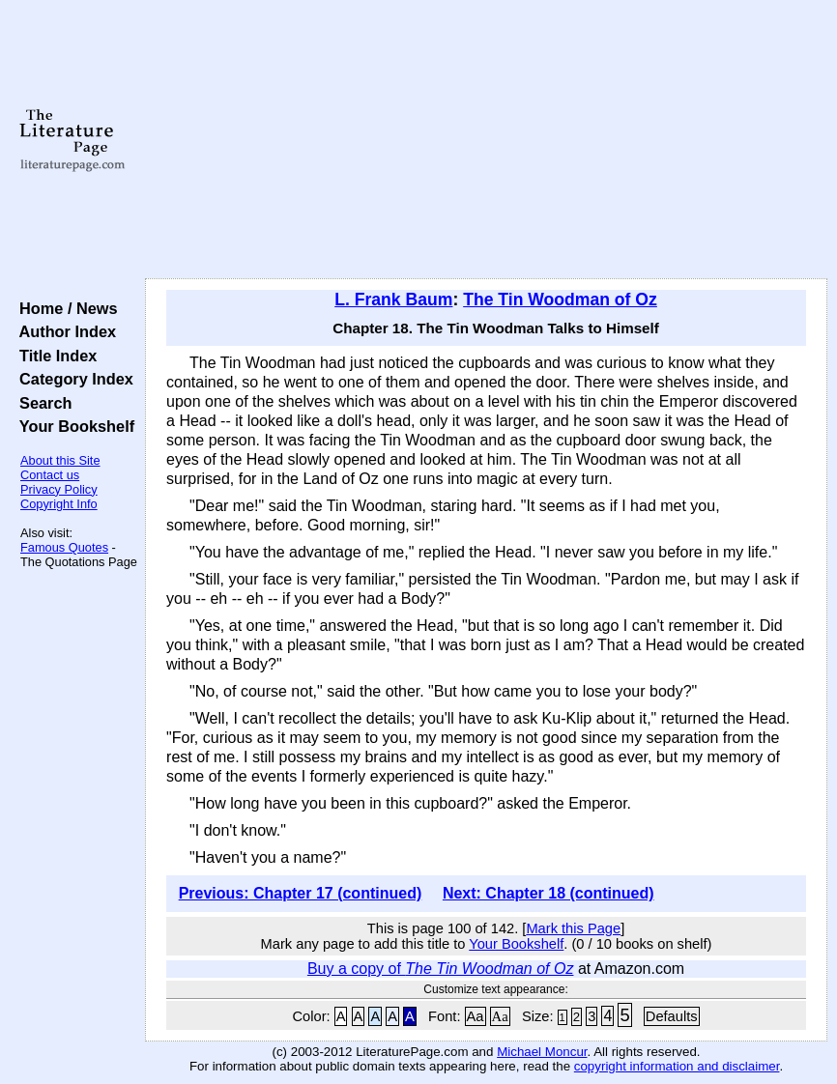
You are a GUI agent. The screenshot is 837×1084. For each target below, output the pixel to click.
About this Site (60, 460)
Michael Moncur (542, 1051)
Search (41, 403)
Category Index (72, 378)
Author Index (63, 331)
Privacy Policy (59, 489)
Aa (475, 1016)
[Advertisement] (486, 140)
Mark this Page (573, 928)
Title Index (54, 355)
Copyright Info (59, 504)
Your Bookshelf (72, 426)
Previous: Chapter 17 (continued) (300, 893)
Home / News (64, 308)
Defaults (672, 1016)
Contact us (49, 475)
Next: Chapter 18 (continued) (548, 893)
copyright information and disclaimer (677, 1066)
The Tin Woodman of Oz (560, 299)
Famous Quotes (64, 547)
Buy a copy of (440, 968)
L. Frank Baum (393, 299)
